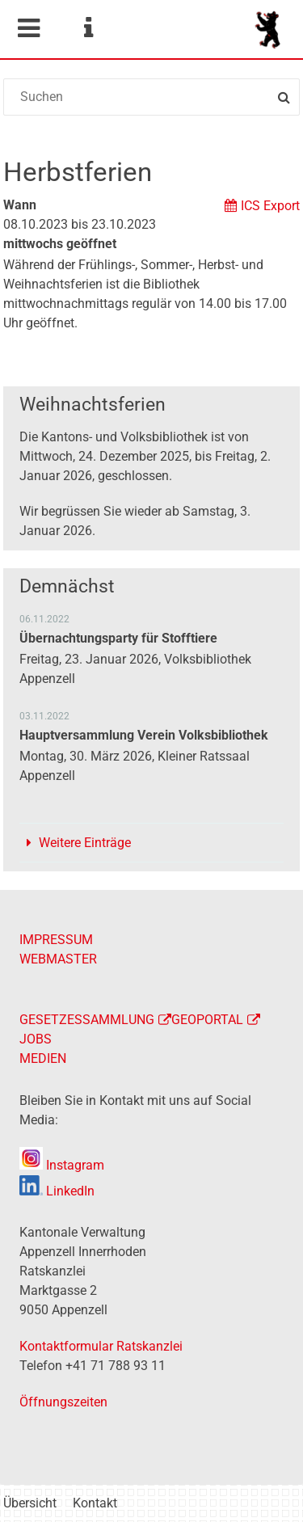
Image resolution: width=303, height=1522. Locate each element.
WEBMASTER (58, 959)
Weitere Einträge (85, 842)
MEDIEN (42, 1058)
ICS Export (270, 205)
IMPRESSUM (56, 939)
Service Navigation (88, 28)
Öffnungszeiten (63, 1402)
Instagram (61, 1165)
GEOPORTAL (207, 1019)
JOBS (35, 1039)
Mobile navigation (28, 28)
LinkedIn (57, 1191)
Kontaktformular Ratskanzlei (101, 1346)
